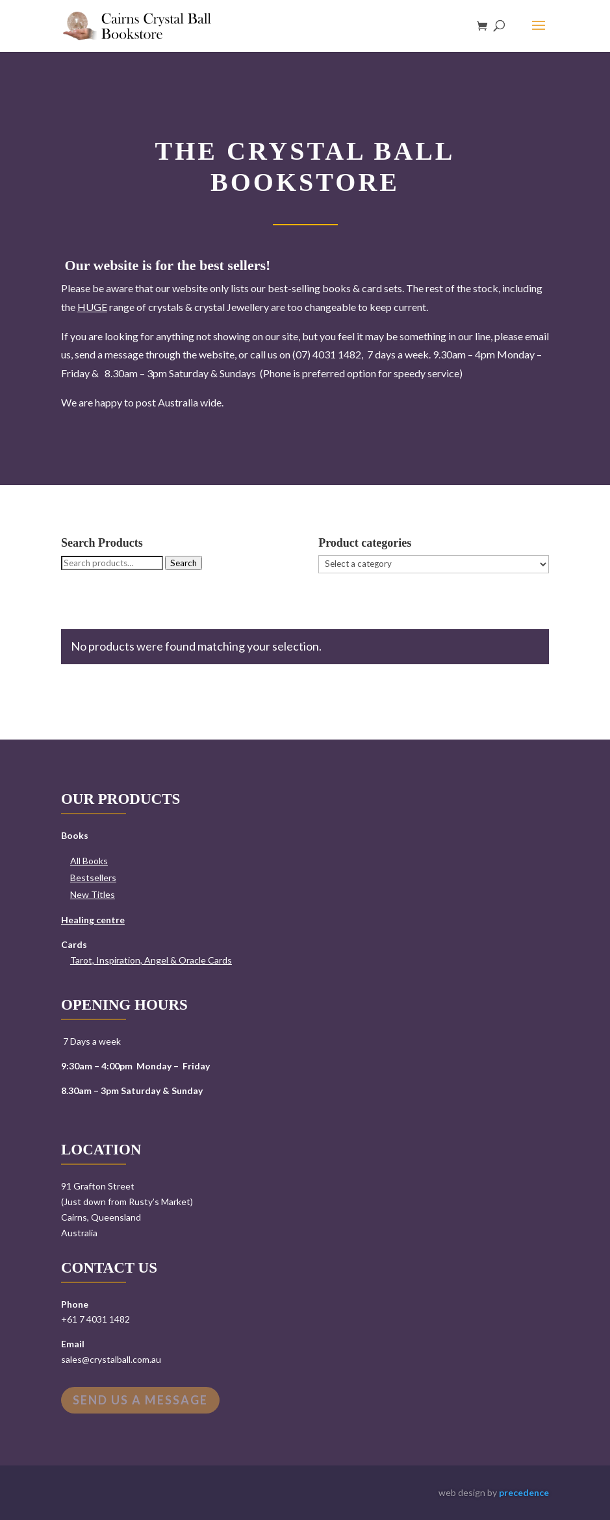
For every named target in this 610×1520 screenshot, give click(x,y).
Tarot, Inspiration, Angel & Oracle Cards (151, 960)
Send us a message (140, 1400)
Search (183, 563)
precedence (524, 1492)
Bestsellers (93, 877)
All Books (89, 860)
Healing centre (93, 919)
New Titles (92, 894)
